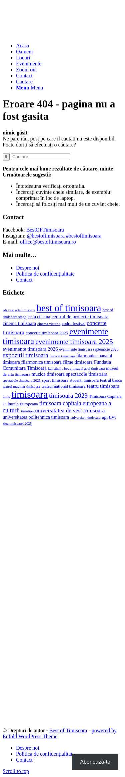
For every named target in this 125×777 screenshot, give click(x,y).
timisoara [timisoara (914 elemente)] (29, 394)
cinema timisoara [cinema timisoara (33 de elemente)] (19, 323)
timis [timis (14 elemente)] (6, 396)
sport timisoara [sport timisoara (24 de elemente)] (55, 380)
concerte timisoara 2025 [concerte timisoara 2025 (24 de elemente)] (47, 332)
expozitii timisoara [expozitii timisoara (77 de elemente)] (25, 355)
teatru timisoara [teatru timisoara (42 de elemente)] (103, 386)
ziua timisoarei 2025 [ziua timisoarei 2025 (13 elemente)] (17, 423)
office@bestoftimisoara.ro (48, 242)
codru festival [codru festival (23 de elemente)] (73, 323)
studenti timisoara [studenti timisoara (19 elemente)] (84, 380)
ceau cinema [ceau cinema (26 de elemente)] (39, 316)
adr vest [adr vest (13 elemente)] (8, 310)
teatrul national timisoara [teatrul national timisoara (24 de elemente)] (63, 386)
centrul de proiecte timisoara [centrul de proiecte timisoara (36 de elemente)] (79, 316)
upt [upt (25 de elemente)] (105, 417)
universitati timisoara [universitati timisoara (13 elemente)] (85, 417)
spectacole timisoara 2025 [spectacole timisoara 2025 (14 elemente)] (22, 380)
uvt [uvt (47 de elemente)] (112, 417)
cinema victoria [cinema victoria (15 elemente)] (48, 324)
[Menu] (29, 87)
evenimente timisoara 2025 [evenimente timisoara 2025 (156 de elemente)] (74, 342)
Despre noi (27, 268)
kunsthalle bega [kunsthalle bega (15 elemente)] (59, 368)
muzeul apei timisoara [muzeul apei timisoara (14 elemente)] (88, 368)
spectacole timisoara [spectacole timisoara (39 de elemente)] (86, 374)
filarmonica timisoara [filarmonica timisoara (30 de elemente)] (41, 362)
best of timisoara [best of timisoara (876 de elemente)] (68, 308)
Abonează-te (95, 762)
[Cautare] (24, 81)
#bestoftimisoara (84, 236)
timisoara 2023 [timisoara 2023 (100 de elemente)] (68, 395)
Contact (24, 280)
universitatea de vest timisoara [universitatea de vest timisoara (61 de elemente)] (70, 410)
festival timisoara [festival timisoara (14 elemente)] (62, 356)
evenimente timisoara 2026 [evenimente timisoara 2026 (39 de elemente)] (30, 349)
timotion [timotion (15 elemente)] (27, 411)
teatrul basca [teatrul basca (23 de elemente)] (111, 380)
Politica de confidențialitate (45, 274)
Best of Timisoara (68, 730)
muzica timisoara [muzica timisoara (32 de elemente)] (48, 374)
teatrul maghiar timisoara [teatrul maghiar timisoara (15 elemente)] (21, 386)
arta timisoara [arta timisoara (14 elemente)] (25, 310)
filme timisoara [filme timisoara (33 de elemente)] (78, 362)
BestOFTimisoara (45, 230)
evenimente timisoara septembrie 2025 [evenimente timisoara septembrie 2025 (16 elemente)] (89, 349)
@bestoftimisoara (45, 236)
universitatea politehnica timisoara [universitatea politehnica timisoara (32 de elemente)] (36, 417)
